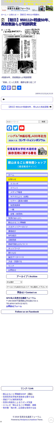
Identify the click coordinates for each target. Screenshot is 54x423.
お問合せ (12, 270)
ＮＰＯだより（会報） (20, 196)
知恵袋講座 (15, 205)
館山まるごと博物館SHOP (14, 394)
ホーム (11, 175)
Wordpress (24, 420)
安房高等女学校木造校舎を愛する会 (18, 397)
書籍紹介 (12, 231)
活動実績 (12, 240)
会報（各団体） (17, 214)
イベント (14, 188)
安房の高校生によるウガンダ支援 (17, 402)
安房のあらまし (15, 218)
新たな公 (12, 253)
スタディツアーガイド (18, 227)
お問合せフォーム (14, 306)
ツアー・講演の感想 (19, 201)
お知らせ (12, 179)
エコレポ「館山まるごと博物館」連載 (19, 405)
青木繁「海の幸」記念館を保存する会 (19, 408)
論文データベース (16, 257)
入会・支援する (15, 261)
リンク (11, 266)
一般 (12, 209)
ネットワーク (14, 248)
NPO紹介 (12, 235)
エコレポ (14, 183)
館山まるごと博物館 (17, 222)
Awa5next (33, 420)
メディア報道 (16, 192)
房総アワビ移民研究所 (12, 399)
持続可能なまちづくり (18, 244)
